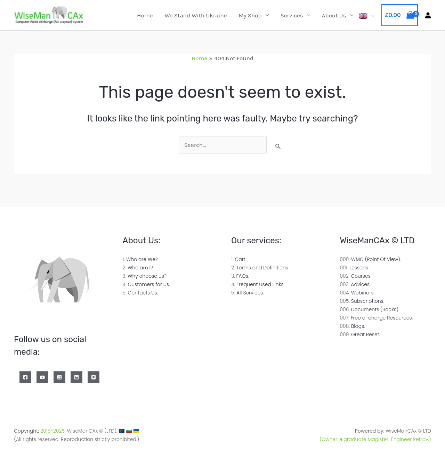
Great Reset (365, 334)
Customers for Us (148, 284)
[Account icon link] (428, 15)
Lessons (358, 267)
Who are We (140, 259)
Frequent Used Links (260, 284)
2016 (45, 430)
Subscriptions (367, 301)
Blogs (357, 326)
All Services (249, 292)
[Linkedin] (76, 377)
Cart (240, 259)
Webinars (362, 292)
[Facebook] (25, 377)
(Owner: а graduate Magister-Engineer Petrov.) (375, 439)
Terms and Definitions (262, 267)
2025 (59, 430)
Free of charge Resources (381, 317)
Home (145, 15)
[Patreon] (93, 377)
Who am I (139, 267)
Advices (360, 284)
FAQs (242, 276)
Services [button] (292, 15)
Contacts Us (142, 292)
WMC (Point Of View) (375, 259)
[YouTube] (42, 377)
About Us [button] (334, 15)
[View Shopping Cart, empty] (399, 15)
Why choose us (146, 276)
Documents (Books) (374, 309)
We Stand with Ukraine (195, 15)
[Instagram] (59, 377)
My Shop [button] (249, 15)
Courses (361, 276)
